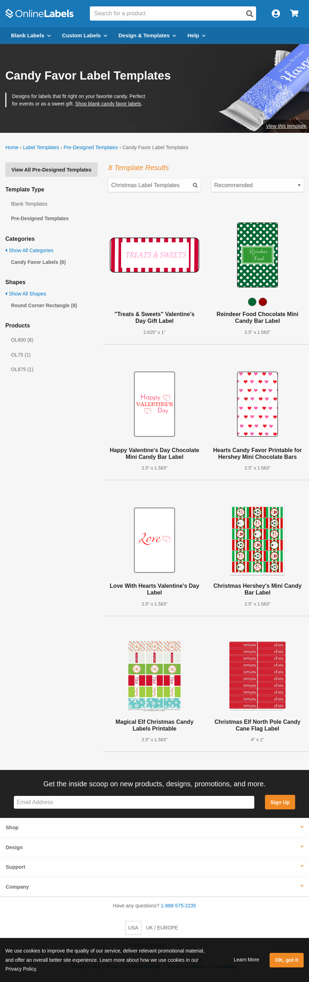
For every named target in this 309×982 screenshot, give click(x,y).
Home (11, 147)
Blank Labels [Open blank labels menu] (31, 35)
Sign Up (279, 802)
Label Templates (41, 147)
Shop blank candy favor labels (108, 104)
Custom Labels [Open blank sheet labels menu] (84, 35)
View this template (286, 126)
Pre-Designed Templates (91, 147)
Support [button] (15, 867)
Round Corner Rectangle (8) (44, 305)
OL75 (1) (21, 355)
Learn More (246, 959)
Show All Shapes (25, 294)
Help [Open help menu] (197, 35)
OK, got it (286, 960)
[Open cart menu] (294, 13)
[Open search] (249, 13)
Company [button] (17, 887)
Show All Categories (29, 250)
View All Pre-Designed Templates (51, 170)
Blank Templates (29, 204)
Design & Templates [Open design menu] (147, 35)
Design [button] (14, 847)
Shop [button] (12, 827)
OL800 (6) (22, 340)
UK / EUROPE (162, 928)
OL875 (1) (22, 369)
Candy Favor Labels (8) (38, 262)
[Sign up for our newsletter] (134, 802)
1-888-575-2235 (178, 905)
